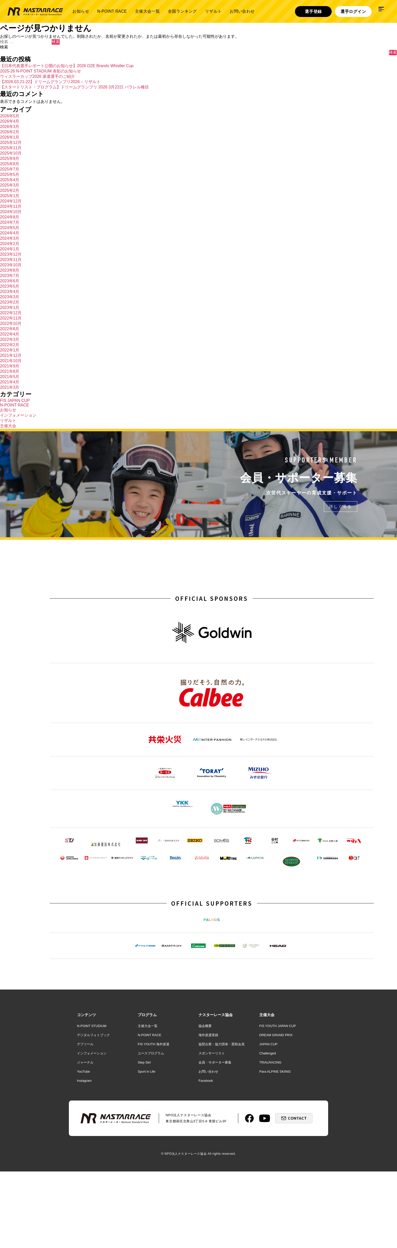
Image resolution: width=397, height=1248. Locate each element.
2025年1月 (9, 196)
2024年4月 (9, 233)
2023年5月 (9, 286)
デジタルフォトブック (93, 1111)
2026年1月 (9, 137)
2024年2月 (9, 243)
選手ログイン (353, 11)
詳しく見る (340, 508)
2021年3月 (9, 387)
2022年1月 (9, 350)
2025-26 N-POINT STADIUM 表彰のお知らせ (40, 71)
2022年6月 (9, 329)
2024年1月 (9, 249)
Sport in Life (146, 1148)
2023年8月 (9, 270)
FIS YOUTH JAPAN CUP (277, 1102)
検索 (4, 47)
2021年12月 (11, 355)
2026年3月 (9, 126)
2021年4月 (9, 382)
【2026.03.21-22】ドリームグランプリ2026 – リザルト (50, 82)
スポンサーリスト (211, 1130)
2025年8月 (9, 164)
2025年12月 (11, 142)
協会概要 (205, 1102)
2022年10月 (11, 323)
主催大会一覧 (147, 11)
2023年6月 (9, 281)
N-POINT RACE (112, 11)
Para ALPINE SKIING (275, 1148)
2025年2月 (9, 190)
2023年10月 (11, 265)
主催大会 (8, 426)
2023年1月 (9, 307)
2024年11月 (11, 206)
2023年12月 (11, 254)
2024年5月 (9, 228)
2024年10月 (11, 212)
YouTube (83, 1148)
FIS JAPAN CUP (15, 400)
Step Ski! (144, 1139)
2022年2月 (9, 345)
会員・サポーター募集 (214, 1139)
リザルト (213, 11)
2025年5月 (9, 174)
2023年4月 (9, 291)
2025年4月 (9, 180)
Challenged (267, 1130)
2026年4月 (9, 121)
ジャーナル (85, 1139)
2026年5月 (9, 116)
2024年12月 (11, 201)
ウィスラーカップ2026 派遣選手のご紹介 (37, 76)
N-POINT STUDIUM (91, 1102)
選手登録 (313, 11)
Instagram (84, 1157)
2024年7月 (9, 222)
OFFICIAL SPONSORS (211, 600)
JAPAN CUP (268, 1121)
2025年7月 (9, 169)
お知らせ (80, 11)
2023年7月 (9, 275)
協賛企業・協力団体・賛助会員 (221, 1121)
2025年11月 (11, 148)
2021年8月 (9, 371)
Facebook (205, 1157)
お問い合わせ (242, 11)
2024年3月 (9, 238)
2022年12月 (11, 313)
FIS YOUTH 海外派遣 (153, 1121)
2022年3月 (9, 339)
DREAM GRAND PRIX (275, 1111)
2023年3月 (9, 297)
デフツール (85, 1121)
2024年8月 (9, 217)
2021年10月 (11, 361)
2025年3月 (9, 185)
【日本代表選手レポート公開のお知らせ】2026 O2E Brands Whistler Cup (66, 66)
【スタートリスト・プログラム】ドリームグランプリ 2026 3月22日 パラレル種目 (74, 87)
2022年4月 (9, 334)
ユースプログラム (151, 1130)
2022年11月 (11, 318)
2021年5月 (9, 377)
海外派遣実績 (208, 1111)
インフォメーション (18, 415)
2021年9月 (9, 366)
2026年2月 (9, 132)
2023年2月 (9, 302)
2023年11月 (11, 259)
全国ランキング (182, 11)
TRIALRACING (270, 1139)
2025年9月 (9, 158)
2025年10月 (11, 153)
